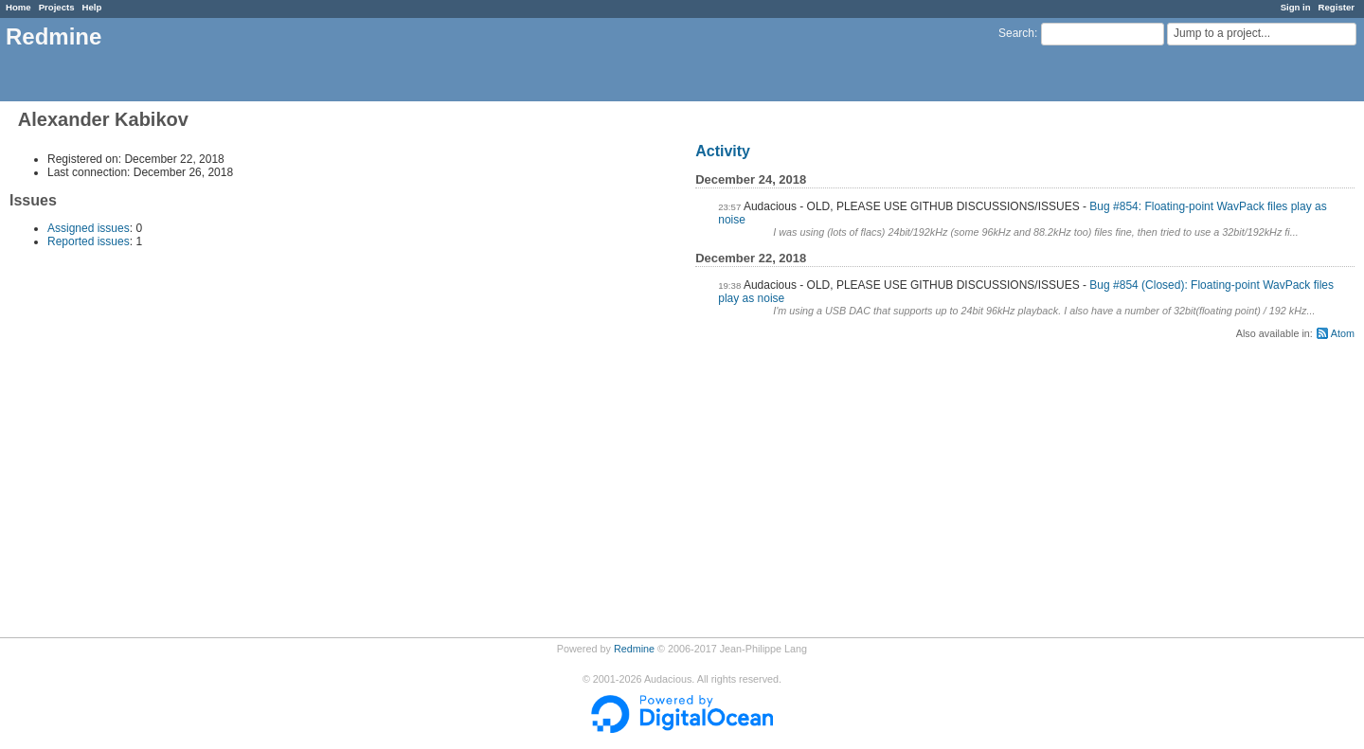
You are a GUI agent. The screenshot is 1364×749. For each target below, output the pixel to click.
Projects (57, 7)
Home (18, 7)
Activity (722, 151)
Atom (1343, 333)
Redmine (634, 648)
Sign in (1296, 7)
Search (1016, 33)
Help (92, 7)
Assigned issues (88, 228)
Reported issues (88, 241)
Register (1337, 7)
